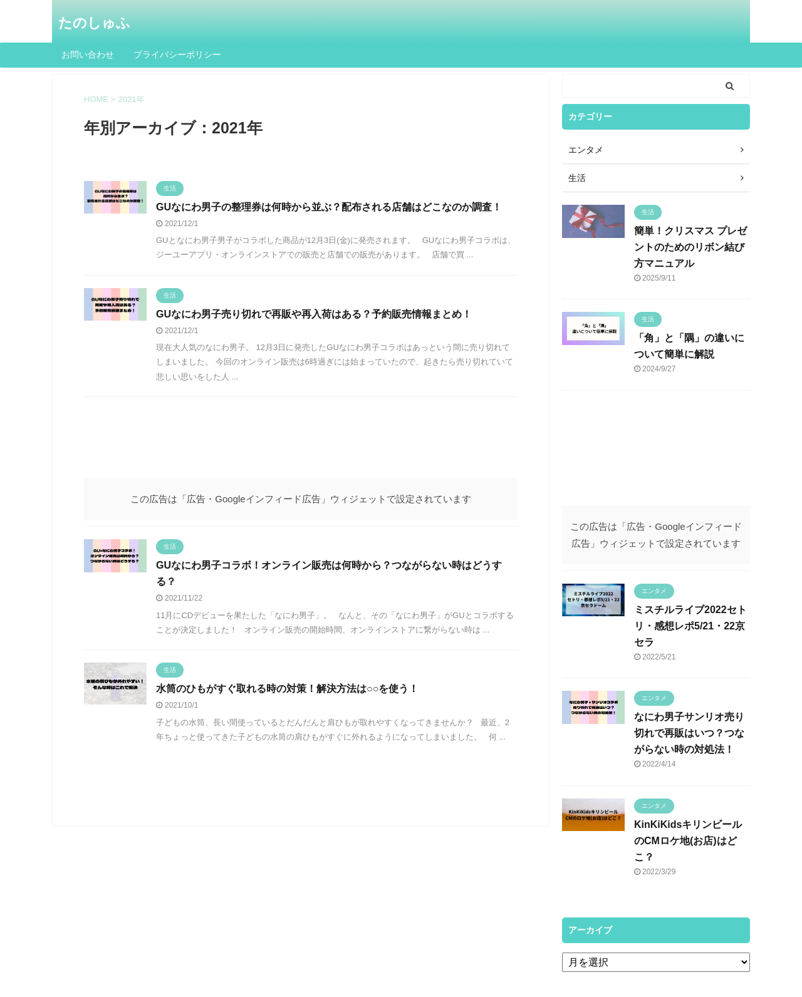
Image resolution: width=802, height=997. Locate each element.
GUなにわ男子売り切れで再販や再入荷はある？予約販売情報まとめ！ (314, 314)
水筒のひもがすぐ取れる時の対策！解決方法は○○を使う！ (287, 688)
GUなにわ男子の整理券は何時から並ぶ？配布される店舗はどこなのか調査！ (329, 207)
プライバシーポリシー (177, 54)
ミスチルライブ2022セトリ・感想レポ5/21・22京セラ (690, 626)
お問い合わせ (87, 54)
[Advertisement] (301, 444)
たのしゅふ (94, 23)
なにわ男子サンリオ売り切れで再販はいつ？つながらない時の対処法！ (689, 733)
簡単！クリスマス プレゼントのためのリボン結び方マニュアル (690, 247)
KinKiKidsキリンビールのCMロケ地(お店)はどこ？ (688, 840)
